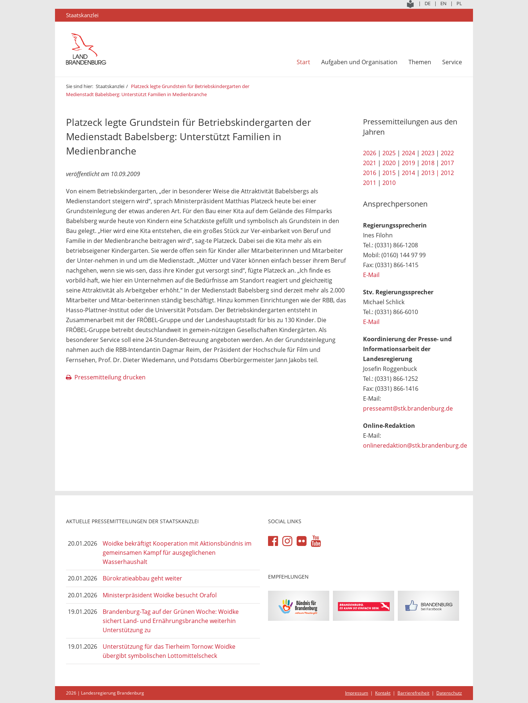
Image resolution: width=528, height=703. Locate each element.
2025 (389, 153)
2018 (427, 163)
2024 (408, 153)
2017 (447, 163)
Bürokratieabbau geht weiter (142, 578)
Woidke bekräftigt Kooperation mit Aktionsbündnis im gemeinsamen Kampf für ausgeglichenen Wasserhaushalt (177, 552)
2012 (447, 173)
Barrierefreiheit (413, 693)
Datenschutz (449, 693)
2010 (389, 183)
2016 (369, 173)
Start (303, 62)
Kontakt (382, 693)
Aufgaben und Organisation (359, 62)
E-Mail (371, 275)
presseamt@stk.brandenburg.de (408, 408)
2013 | (430, 173)
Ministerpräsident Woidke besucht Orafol (160, 595)
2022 (447, 153)
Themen (419, 62)
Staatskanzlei (110, 86)
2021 (369, 163)
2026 (369, 153)
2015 (389, 173)
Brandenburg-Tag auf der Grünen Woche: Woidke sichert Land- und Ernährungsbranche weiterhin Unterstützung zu (171, 621)
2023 (427, 153)
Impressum (356, 693)
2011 (369, 183)
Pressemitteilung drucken (110, 377)
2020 (389, 163)
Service (452, 62)
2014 (408, 173)
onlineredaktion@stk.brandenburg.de (415, 445)
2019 (408, 163)
